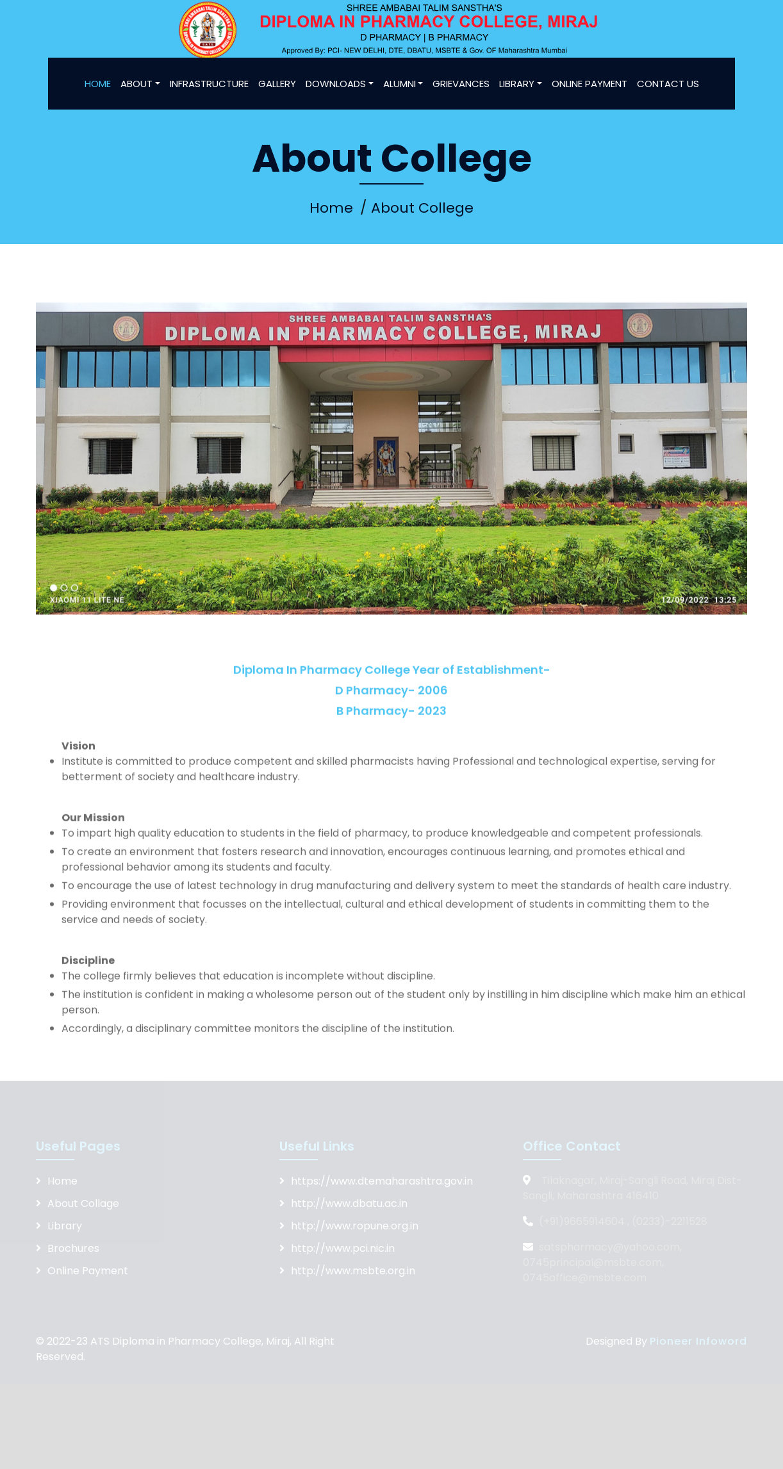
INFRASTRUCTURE (209, 83)
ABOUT (136, 83)
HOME (98, 83)
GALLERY (277, 83)
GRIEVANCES (461, 83)
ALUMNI (399, 83)
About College (422, 208)
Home (331, 208)
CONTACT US (668, 83)
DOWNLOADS (336, 83)
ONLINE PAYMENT (589, 83)
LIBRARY (516, 83)
